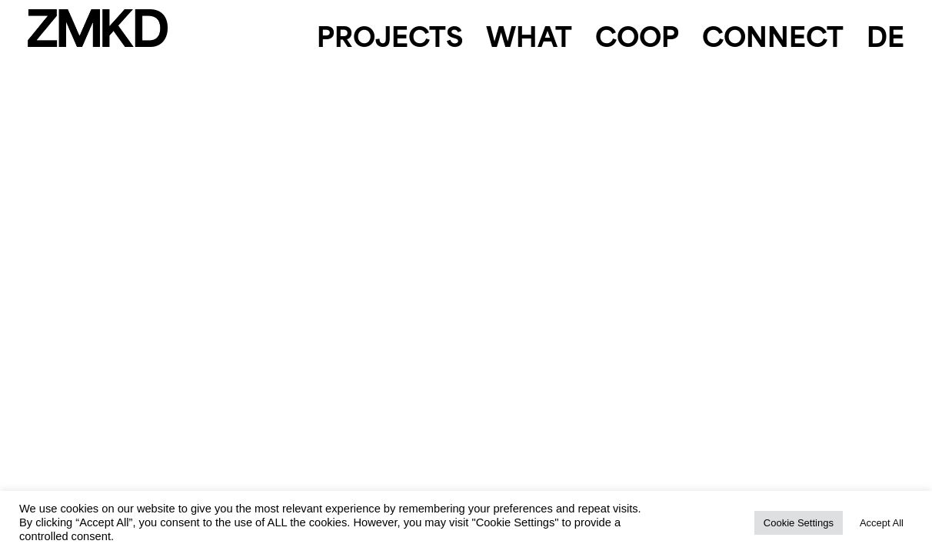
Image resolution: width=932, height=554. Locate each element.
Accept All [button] (882, 523)
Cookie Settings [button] (799, 523)
